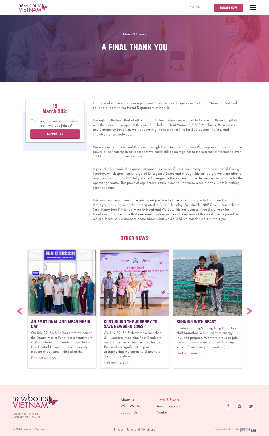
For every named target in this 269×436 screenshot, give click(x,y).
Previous (19, 311)
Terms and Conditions (141, 429)
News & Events (134, 34)
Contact (163, 412)
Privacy (119, 429)
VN (198, 7)
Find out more (41, 357)
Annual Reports (168, 406)
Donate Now (228, 8)
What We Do (130, 406)
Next (249, 311)
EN (192, 7)
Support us (55, 134)
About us (127, 399)
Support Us (129, 412)
